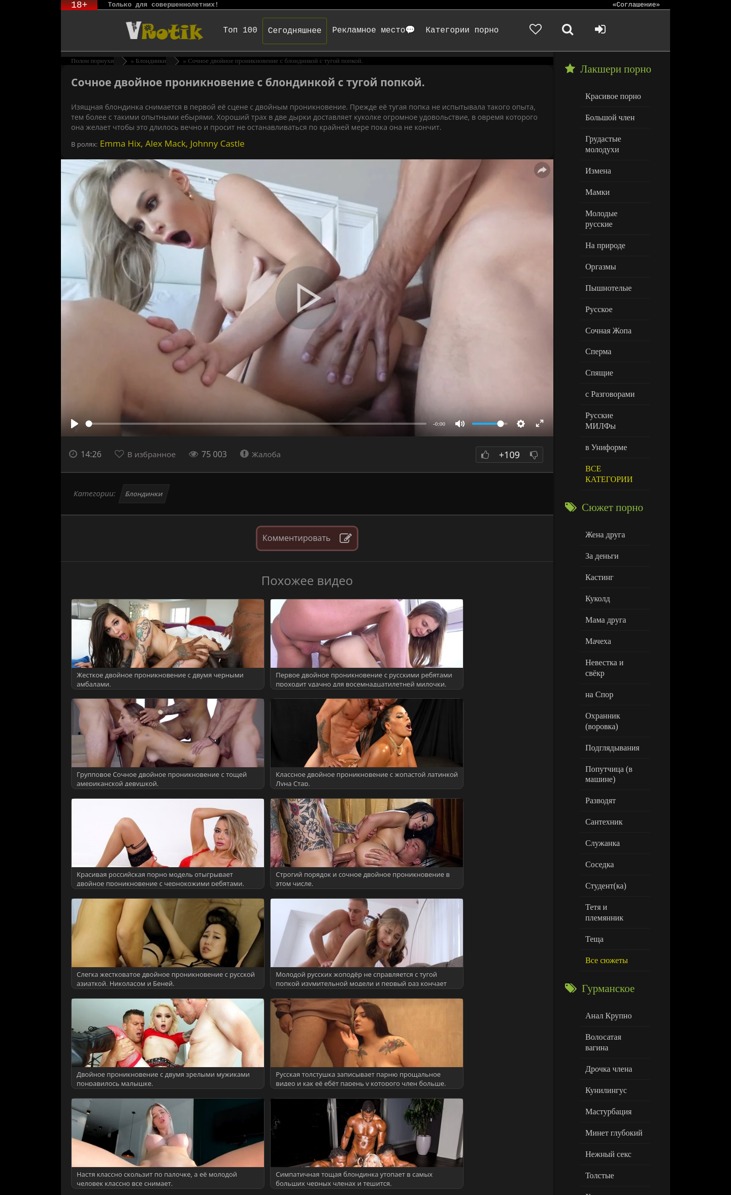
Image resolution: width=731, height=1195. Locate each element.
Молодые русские (614, 208)
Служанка (601, 786)
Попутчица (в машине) (607, 720)
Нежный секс (606, 1067)
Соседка (598, 806)
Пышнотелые (606, 270)
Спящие (598, 352)
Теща (593, 868)
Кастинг (598, 540)
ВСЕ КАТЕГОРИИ (607, 440)
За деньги (601, 520)
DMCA (254, 1173)
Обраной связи (375, 1181)
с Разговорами (608, 373)
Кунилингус (604, 1005)
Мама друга (604, 581)
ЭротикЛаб (87, 1173)
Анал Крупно (607, 943)
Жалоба (264, 454)
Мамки (596, 188)
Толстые (598, 1087)
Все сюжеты (605, 889)
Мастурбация (606, 1026)
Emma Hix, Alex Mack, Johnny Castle (170, 143)
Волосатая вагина (613, 964)
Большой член (608, 116)
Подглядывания (610, 694)
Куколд (596, 561)
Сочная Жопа (606, 311)
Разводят (599, 745)
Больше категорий (614, 1128)
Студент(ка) (604, 827)
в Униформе (604, 414)
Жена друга (603, 499)
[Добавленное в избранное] (563, 30)
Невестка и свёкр (613, 622)
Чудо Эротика (142, 30)
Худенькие (602, 1108)
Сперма (597, 331)
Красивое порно (611, 95)
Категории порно (450, 30)
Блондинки (144, 493)
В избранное (153, 454)
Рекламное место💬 (362, 30)
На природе (604, 229)
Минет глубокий (612, 1046)
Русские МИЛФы (613, 393)
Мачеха (597, 602)
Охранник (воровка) (601, 668)
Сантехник (602, 765)
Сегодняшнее (283, 31)
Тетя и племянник (614, 847)
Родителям (483, 1173)
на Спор (598, 643)
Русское (598, 290)
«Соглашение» (636, 5)
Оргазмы (599, 249)
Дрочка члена (607, 984)
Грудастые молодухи (602, 142)
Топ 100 (228, 30)
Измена (597, 167)
